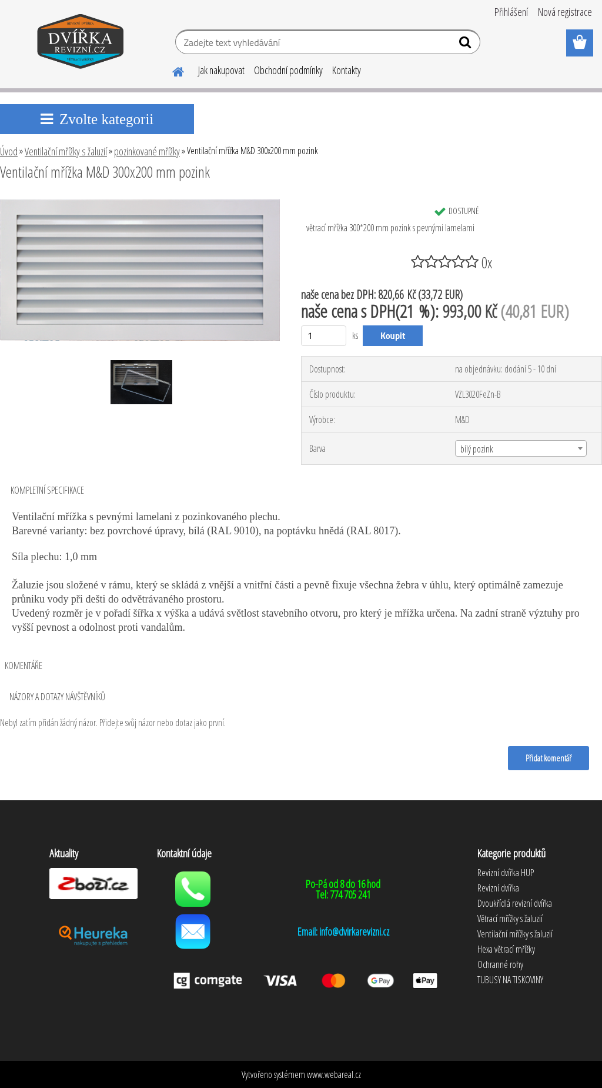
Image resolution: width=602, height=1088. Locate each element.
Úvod (9, 151)
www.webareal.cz (334, 1074)
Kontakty (346, 70)
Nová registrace (565, 12)
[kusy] (323, 335)
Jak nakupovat (221, 70)
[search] (466, 44)
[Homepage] (171, 70)
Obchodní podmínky (288, 70)
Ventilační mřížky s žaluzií (66, 151)
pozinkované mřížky (147, 151)
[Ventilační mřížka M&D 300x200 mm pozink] (140, 204)
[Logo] (81, 43)
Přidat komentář (548, 758)
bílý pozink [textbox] (476, 448)
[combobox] (521, 448)
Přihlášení (511, 12)
